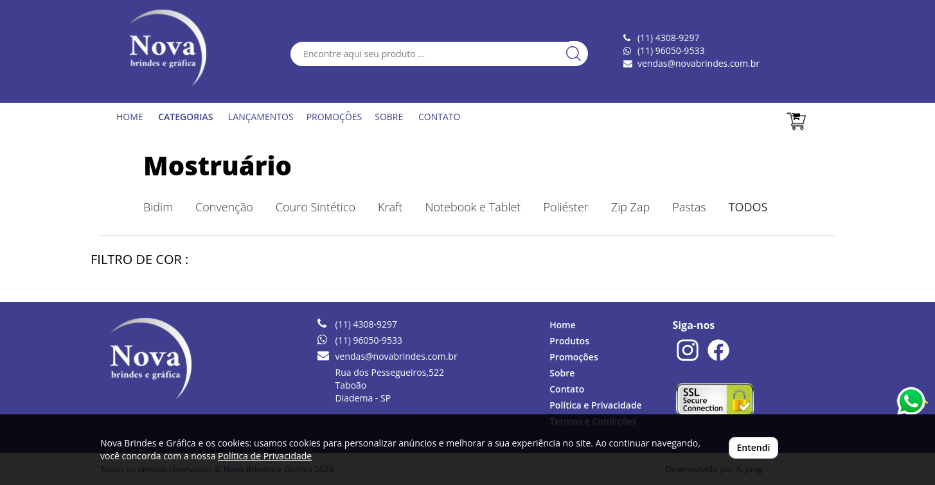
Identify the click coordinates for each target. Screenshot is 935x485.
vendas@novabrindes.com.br (698, 63)
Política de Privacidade (265, 456)
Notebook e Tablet (473, 207)
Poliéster (565, 207)
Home (562, 325)
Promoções (573, 357)
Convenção (224, 207)
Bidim (158, 207)
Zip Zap (630, 207)
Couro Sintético (315, 207)
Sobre (561, 373)
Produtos (569, 341)
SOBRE (389, 116)
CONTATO (439, 116)
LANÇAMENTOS (261, 116)
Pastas (689, 207)
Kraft (390, 207)
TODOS (748, 207)
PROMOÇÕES (334, 116)
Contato (566, 389)
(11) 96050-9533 (670, 50)
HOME (129, 116)
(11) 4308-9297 (366, 324)
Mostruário (217, 165)
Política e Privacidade (595, 405)
